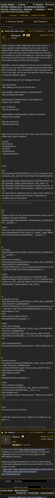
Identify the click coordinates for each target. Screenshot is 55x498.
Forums (21, 4)
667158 (51, 31)
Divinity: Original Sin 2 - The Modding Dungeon (23, 7)
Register (38, 4)
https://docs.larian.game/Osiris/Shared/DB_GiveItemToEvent (19, 472)
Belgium (50, 439)
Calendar (24, 15)
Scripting (40, 9)
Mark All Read (21, 490)
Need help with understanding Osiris (22, 31)
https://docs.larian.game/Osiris (32, 449)
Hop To (8, 481)
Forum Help (33, 493)
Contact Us (21, 493)
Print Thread (6, 27)
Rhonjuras (22, 432)
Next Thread (41, 21)
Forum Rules (7, 490)
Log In (49, 4)
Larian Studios (8, 4)
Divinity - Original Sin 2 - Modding (16, 9)
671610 (51, 432)
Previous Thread (14, 21)
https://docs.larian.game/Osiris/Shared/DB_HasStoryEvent (28, 469)
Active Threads (38, 15)
